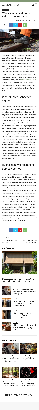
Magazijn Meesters (9, 20)
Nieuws (4, 276)
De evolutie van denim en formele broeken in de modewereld (23, 303)
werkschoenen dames (28, 80)
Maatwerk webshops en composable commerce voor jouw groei (25, 291)
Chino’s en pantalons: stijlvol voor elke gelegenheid (22, 315)
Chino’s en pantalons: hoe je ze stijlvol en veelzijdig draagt (25, 327)
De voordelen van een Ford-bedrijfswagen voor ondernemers (28, 383)
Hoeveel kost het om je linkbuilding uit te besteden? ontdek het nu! (10, 384)
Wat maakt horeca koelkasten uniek (28, 359)
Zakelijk (5, 10)
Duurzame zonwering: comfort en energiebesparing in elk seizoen (18, 279)
